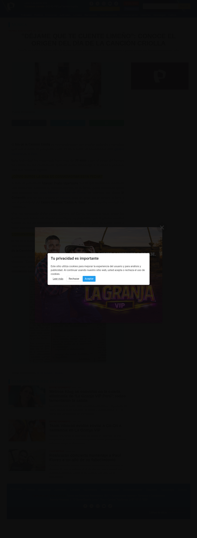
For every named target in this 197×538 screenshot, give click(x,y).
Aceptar (89, 278)
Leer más (58, 278)
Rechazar (74, 278)
